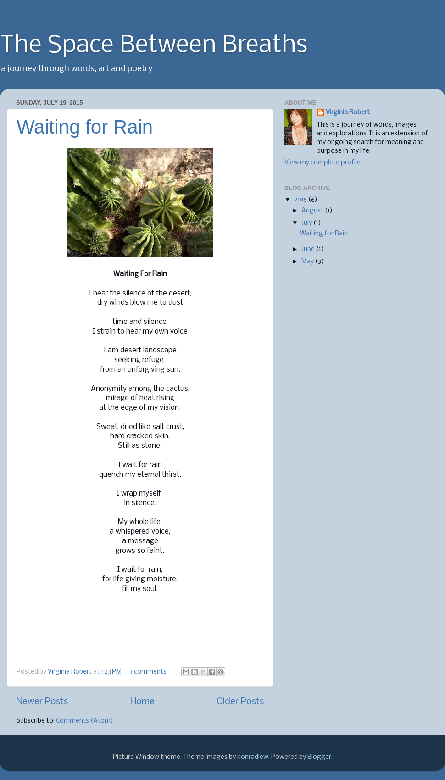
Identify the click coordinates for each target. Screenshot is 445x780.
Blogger (319, 757)
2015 (301, 199)
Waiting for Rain (85, 127)
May (308, 261)
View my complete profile (322, 162)
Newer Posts (42, 702)
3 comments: (149, 672)
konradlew (252, 757)
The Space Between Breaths (153, 46)
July (307, 223)
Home (142, 702)
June (308, 249)
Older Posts (240, 702)
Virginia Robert (348, 112)
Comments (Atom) (84, 721)
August (313, 210)
